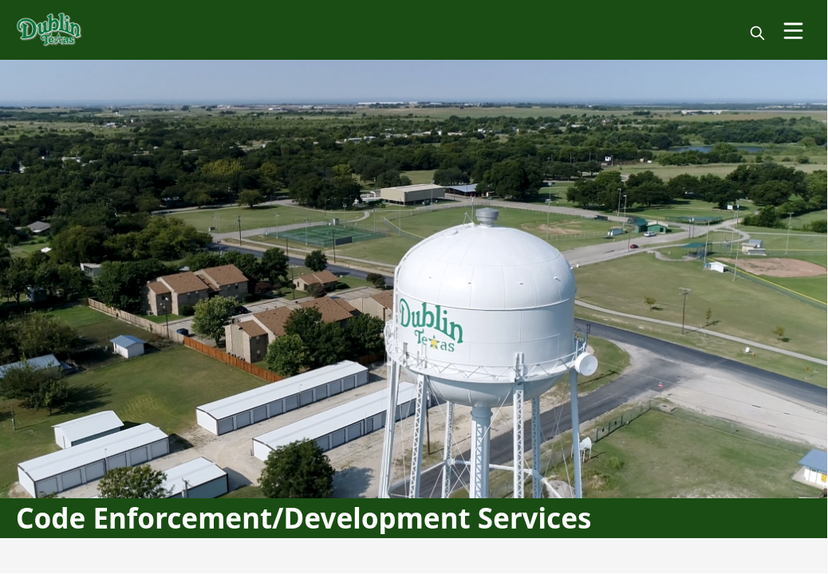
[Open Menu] (793, 31)
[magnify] (757, 33)
